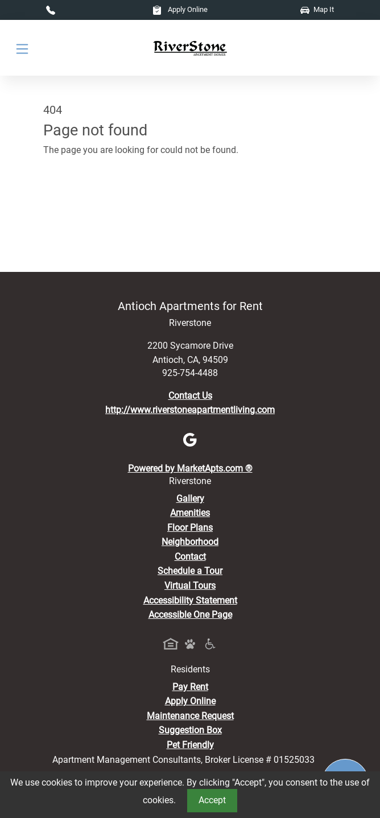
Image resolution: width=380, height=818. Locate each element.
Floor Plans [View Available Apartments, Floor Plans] (190, 527)
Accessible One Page (190, 614)
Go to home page (77, 200)
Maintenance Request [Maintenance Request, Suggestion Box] (190, 715)
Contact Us (190, 395)
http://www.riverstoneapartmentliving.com (190, 409)
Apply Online (180, 9)
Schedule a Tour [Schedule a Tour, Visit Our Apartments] (190, 570)
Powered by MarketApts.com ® (190, 468)
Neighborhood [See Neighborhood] (190, 541)
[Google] (190, 438)
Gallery (190, 498)
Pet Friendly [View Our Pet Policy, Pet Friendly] (190, 744)
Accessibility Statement (190, 600)
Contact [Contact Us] (190, 556)
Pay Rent (190, 686)
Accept (212, 800)
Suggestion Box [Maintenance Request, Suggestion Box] (190, 730)
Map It (317, 9)
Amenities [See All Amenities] (190, 512)
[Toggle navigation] (22, 48)
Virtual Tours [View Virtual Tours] (190, 585)
